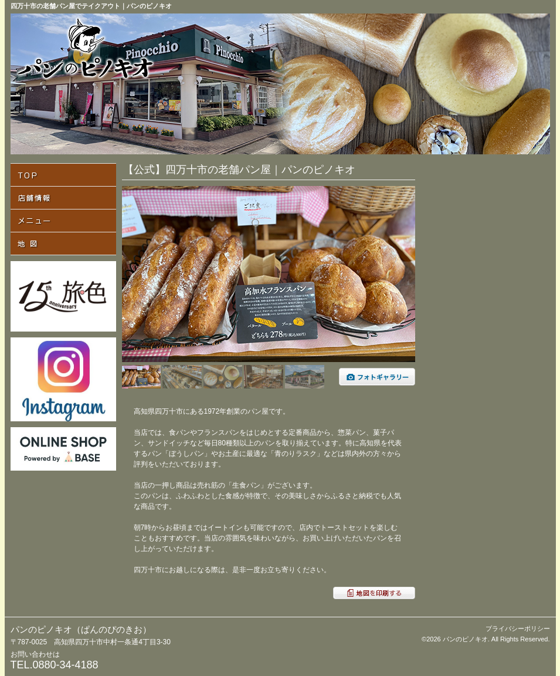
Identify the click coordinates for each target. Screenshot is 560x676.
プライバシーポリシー (518, 628)
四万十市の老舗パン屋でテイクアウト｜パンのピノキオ (91, 5)
